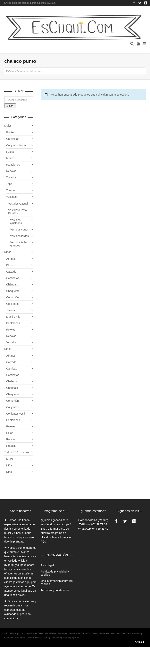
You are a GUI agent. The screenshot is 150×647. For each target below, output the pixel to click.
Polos (9, 432)
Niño (9, 471)
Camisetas (12, 138)
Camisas (11, 368)
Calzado (11, 271)
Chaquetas (13, 290)
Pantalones (13, 164)
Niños (7, 348)
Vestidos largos (19, 236)
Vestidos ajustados (16, 221)
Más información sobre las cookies (56, 582)
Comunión (12, 297)
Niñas (7, 251)
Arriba (140, 642)
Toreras (10, 190)
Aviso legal (47, 565)
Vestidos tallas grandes (19, 244)
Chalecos (12, 381)
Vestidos (11, 196)
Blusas (10, 265)
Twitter (139, 3)
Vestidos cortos (19, 229)
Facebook (134, 3)
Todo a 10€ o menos (16, 452)
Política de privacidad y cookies (55, 573)
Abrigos (10, 258)
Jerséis (10, 310)
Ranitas (10, 439)
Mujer (7, 125)
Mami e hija (13, 316)
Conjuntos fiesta (16, 145)
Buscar (10, 105)
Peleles (10, 329)
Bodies (10, 132)
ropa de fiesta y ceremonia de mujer (19, 528)
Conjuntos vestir (16, 413)
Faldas (10, 151)
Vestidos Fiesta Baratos (17, 211)
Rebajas (11, 171)
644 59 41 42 (100, 528)
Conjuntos (12, 303)
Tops (9, 183)
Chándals (12, 284)
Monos (10, 158)
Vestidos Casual (18, 203)
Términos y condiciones (55, 590)
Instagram (145, 3)
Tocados (11, 177)
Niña (9, 465)
